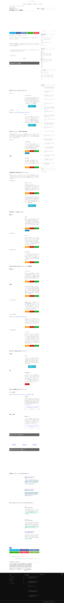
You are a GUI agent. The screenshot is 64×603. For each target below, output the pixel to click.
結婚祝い (42, 76)
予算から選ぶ (11, 581)
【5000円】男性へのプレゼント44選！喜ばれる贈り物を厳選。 (49, 163)
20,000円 (47, 53)
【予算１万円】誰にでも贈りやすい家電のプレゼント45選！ (49, 155)
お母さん (49, 39)
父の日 (47, 72)
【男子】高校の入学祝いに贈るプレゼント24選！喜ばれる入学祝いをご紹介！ (49, 123)
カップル (44, 45)
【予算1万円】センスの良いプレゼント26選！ (49, 103)
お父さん (50, 42)
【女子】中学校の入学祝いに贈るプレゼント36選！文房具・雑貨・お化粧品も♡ (49, 87)
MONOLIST (48, 601)
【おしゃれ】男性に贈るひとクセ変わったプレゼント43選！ (49, 143)
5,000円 (44, 52)
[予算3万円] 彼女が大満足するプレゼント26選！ (49, 151)
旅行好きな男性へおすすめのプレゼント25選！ (49, 127)
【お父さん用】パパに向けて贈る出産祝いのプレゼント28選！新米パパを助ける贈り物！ (49, 108)
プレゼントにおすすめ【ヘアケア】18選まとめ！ (19, 316)
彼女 (44, 39)
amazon (27, 167)
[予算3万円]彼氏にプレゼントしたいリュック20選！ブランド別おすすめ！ (49, 159)
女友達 (46, 39)
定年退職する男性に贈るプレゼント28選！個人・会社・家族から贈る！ (49, 139)
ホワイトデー (47, 73)
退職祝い (52, 75)
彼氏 (44, 42)
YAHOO (37, 167)
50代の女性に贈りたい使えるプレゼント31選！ (49, 111)
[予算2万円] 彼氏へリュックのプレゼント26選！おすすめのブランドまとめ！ (49, 95)
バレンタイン (42, 73)
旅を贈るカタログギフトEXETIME (29, 489)
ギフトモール (26, 519)
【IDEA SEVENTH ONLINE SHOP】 (30, 531)
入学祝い (42, 75)
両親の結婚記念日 (48, 76)
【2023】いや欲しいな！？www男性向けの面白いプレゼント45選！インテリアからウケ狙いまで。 (49, 116)
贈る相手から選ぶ (12, 579)
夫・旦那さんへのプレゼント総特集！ (49, 131)
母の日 (44, 72)
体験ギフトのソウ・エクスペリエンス (30, 476)
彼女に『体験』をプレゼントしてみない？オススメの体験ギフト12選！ (23, 394)
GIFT (27, 230)
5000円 (42, 65)
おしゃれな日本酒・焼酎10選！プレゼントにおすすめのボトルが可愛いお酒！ (49, 147)
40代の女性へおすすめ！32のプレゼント (49, 99)
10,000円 (44, 53)
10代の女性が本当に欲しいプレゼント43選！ (49, 135)
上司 (46, 45)
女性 (42, 36)
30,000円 (50, 53)
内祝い (45, 76)
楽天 (31, 167)
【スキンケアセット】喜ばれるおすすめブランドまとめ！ (20, 112)
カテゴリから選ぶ (12, 583)
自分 (41, 45)
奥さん (42, 39)
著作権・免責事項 (42, 574)
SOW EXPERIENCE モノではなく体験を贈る (32, 408)
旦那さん (42, 42)
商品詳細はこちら (32, 205)
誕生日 (42, 72)
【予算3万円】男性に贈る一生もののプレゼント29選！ (49, 91)
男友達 (47, 42)
